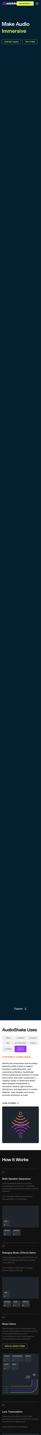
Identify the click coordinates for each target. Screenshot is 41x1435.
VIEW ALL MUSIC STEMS (14, 1346)
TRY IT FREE (30, 42)
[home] (9, 3)
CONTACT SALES (11, 42)
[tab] (8, 1038)
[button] (25, 3)
